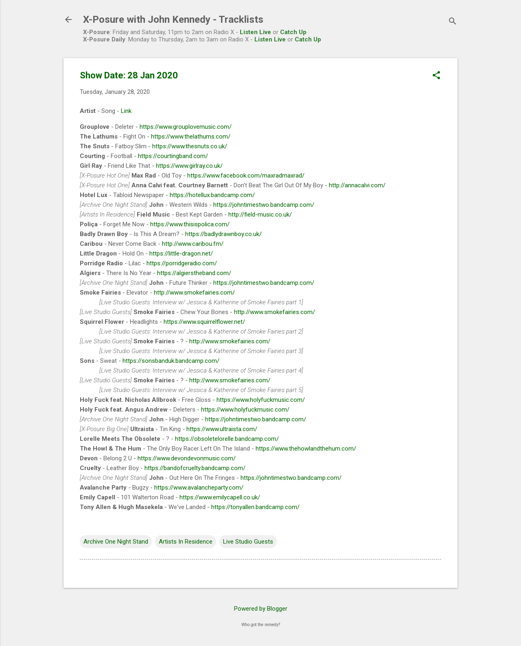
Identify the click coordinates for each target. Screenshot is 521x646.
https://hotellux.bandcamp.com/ (212, 195)
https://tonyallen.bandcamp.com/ (255, 507)
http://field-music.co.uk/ (260, 214)
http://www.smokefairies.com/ (194, 292)
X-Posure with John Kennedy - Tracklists (173, 19)
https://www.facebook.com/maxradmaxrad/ (245, 175)
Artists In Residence (185, 541)
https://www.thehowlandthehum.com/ (306, 448)
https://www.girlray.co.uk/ (189, 165)
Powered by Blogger (260, 608)
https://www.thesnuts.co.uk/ (189, 146)
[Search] (453, 22)
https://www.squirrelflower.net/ (204, 321)
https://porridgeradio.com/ (182, 263)
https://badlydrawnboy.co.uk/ (223, 234)
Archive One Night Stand (115, 541)
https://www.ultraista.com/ (221, 429)
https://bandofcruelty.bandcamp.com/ (194, 468)
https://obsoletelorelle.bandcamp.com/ (227, 438)
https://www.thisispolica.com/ (190, 224)
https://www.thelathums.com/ (190, 136)
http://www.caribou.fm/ (192, 243)
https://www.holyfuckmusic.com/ (261, 399)
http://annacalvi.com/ (357, 185)
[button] (436, 76)
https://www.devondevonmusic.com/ (187, 458)
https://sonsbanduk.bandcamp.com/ (171, 360)
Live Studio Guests (248, 541)
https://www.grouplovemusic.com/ (186, 126)
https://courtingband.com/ (173, 156)
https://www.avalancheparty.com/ (198, 487)
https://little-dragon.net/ (181, 253)
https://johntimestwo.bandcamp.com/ (263, 204)
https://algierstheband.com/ (194, 273)
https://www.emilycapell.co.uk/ (220, 497)
